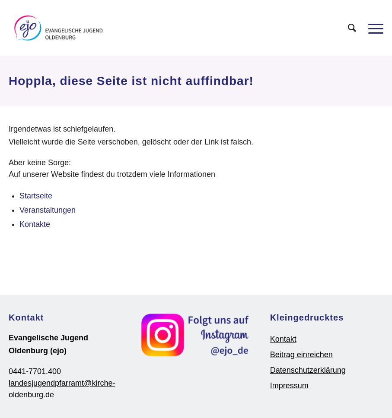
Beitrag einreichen (301, 354)
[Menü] (371, 28)
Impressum (289, 385)
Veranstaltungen (47, 210)
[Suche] (347, 28)
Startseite (35, 196)
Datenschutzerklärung (308, 370)
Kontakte (34, 224)
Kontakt (283, 339)
